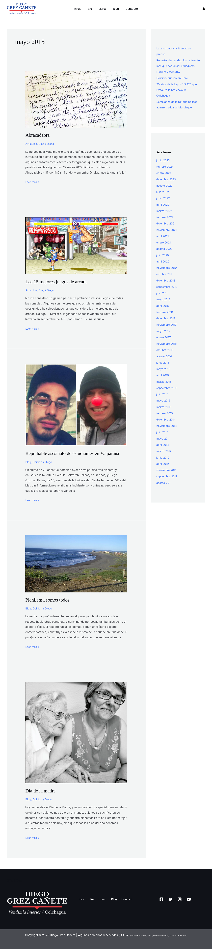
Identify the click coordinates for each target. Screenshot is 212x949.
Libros (102, 8)
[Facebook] (161, 899)
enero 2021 (163, 248)
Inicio (79, 8)
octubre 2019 (165, 279)
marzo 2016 (164, 387)
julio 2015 (162, 400)
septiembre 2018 (167, 292)
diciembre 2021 (166, 229)
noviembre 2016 (167, 349)
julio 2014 (162, 438)
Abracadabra (38, 135)
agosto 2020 (164, 254)
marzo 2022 (164, 216)
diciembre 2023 (166, 185)
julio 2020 (162, 260)
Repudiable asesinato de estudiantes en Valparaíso (75, 453)
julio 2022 (162, 197)
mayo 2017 (163, 336)
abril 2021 (162, 241)
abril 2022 (163, 210)
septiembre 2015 (167, 393)
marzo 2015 (164, 412)
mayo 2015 (163, 406)
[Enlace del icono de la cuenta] (203, 8)
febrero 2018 (164, 317)
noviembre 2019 (167, 273)
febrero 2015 (164, 419)
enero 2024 (164, 178)
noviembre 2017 (167, 330)
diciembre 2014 (166, 425)
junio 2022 (163, 203)
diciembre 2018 (166, 286)
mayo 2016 (163, 374)
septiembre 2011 (167, 482)
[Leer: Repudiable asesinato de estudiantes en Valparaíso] (76, 404)
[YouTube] (189, 899)
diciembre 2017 (166, 324)
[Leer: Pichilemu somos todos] (76, 563)
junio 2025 (163, 166)
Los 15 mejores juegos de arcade (57, 281)
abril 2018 (162, 311)
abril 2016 (162, 381)
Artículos (31, 143)
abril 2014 (162, 450)
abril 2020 (163, 267)
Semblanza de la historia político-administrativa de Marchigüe (173, 107)
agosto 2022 (164, 191)
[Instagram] (180, 899)
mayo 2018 (163, 305)
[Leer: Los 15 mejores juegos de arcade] (76, 245)
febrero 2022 (165, 222)
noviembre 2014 (167, 431)
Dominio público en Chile (172, 78)
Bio (91, 8)
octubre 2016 (165, 355)
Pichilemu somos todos (48, 599)
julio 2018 (162, 298)
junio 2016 (163, 368)
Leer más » (32, 182)
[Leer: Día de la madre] (76, 732)
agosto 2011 (164, 488)
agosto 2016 (164, 362)
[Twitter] (170, 899)
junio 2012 (163, 463)
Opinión (38, 462)
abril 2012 (162, 469)
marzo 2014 (164, 456)
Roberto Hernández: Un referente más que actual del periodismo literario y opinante (176, 66)
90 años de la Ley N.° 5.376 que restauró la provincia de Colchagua (178, 90)
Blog (115, 8)
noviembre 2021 (167, 235)
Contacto (130, 8)
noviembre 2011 (166, 475)
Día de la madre (41, 790)
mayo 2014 (163, 444)
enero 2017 (163, 343)
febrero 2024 (165, 172)
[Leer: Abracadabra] (76, 99)
